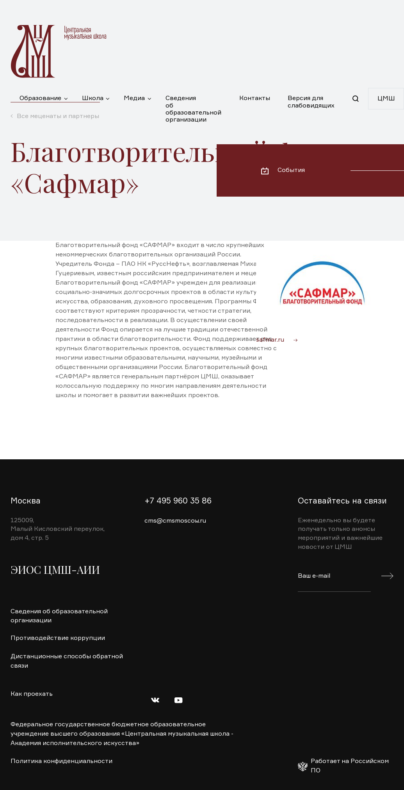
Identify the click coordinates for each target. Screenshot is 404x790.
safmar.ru (270, 340)
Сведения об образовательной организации (193, 102)
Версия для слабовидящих (311, 102)
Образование (40, 98)
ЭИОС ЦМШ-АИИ (55, 569)
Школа (92, 98)
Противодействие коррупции (58, 638)
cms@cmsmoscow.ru (175, 521)
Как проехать (32, 694)
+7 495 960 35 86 (178, 501)
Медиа (134, 98)
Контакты (254, 98)
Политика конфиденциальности (61, 761)
